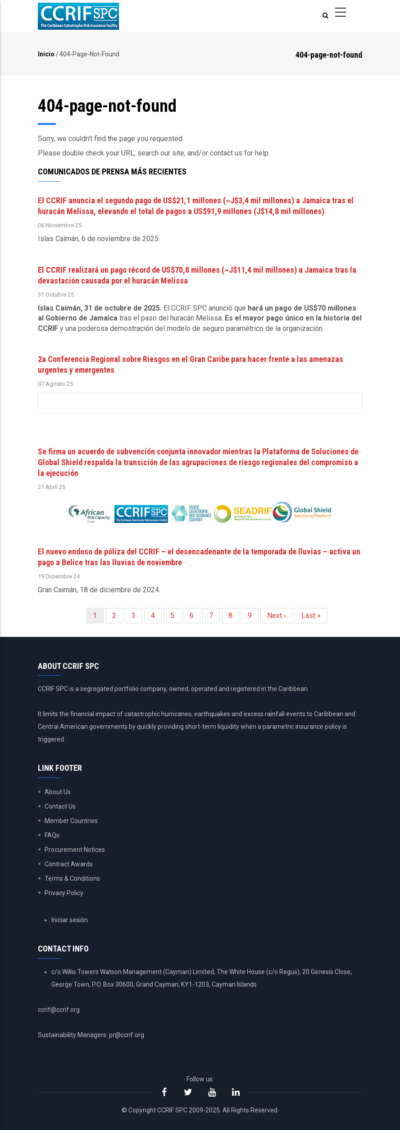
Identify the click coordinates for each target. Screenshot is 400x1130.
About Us (58, 792)
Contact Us (60, 806)
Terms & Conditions (72, 878)
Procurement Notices (75, 849)
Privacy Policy (64, 893)
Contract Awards (69, 864)
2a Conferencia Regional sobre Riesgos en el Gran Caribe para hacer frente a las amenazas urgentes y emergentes (190, 364)
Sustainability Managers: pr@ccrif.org (91, 1035)
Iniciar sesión (69, 920)
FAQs (52, 835)
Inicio (46, 54)
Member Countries (71, 820)
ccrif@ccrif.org (59, 1009)
